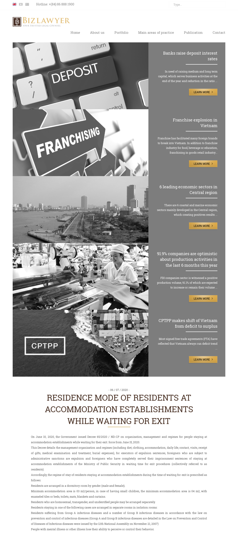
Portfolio (121, 32)
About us (97, 32)
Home (75, 32)
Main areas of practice (156, 32)
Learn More (202, 92)
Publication (193, 32)
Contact (219, 32)
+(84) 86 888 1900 (61, 4)
